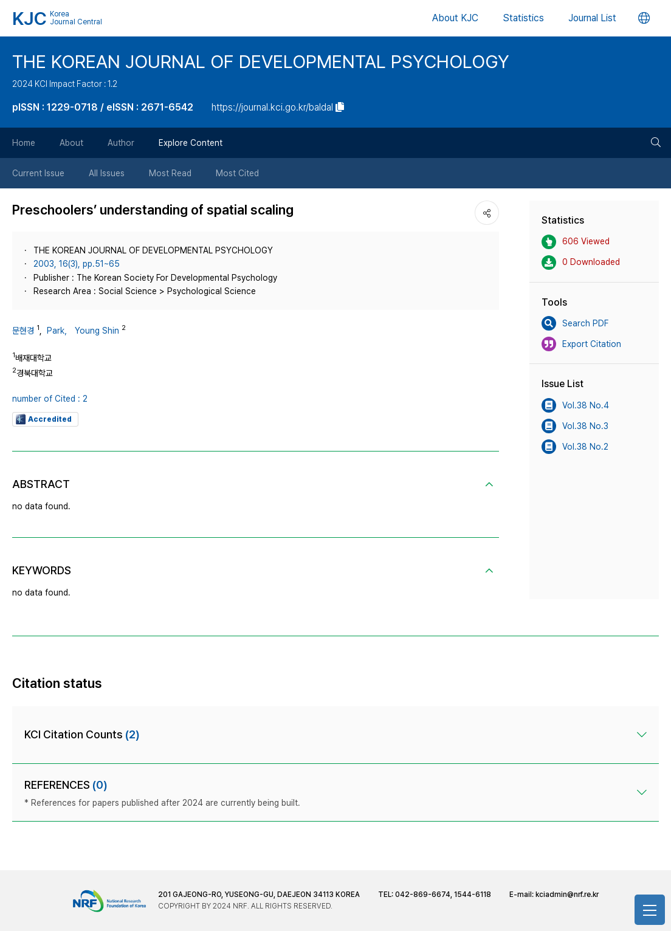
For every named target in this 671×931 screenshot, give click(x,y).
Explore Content (190, 143)
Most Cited (237, 173)
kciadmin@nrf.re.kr (567, 894)
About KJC (455, 18)
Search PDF (575, 323)
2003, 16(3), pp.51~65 (76, 264)
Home (23, 143)
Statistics (523, 18)
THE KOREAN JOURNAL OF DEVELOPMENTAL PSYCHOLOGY (260, 61)
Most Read (170, 173)
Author (121, 143)
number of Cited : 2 (50, 399)
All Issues (107, 173)
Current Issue (38, 173)
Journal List (592, 18)
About (71, 143)
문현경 (23, 330)
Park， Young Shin (83, 330)
